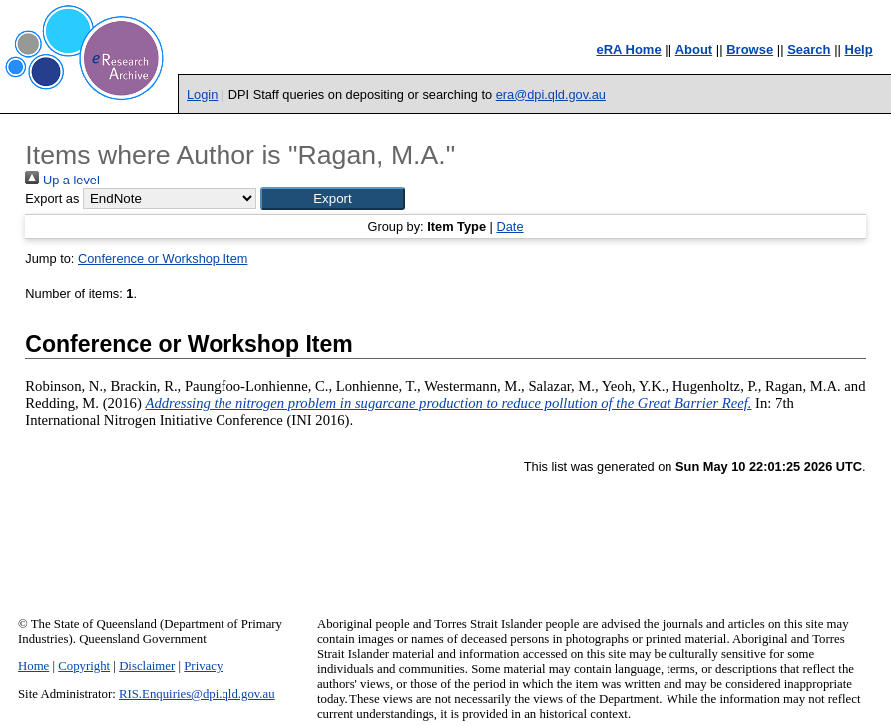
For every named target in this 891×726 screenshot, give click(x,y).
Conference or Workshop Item (162, 258)
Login (202, 94)
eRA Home (628, 49)
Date (509, 226)
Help (859, 49)
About (694, 49)
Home (33, 666)
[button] (332, 198)
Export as (52, 198)
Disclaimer (147, 666)
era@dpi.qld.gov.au (551, 94)
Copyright (84, 666)
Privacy (203, 666)
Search (808, 49)
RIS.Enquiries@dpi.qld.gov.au (197, 694)
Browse (749, 49)
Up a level (62, 180)
